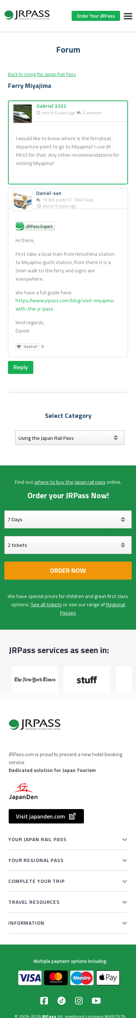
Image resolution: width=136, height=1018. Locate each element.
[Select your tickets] (68, 545)
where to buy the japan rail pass (70, 482)
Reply (20, 367)
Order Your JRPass (96, 15)
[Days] (68, 519)
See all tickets (46, 604)
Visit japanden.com (46, 816)
